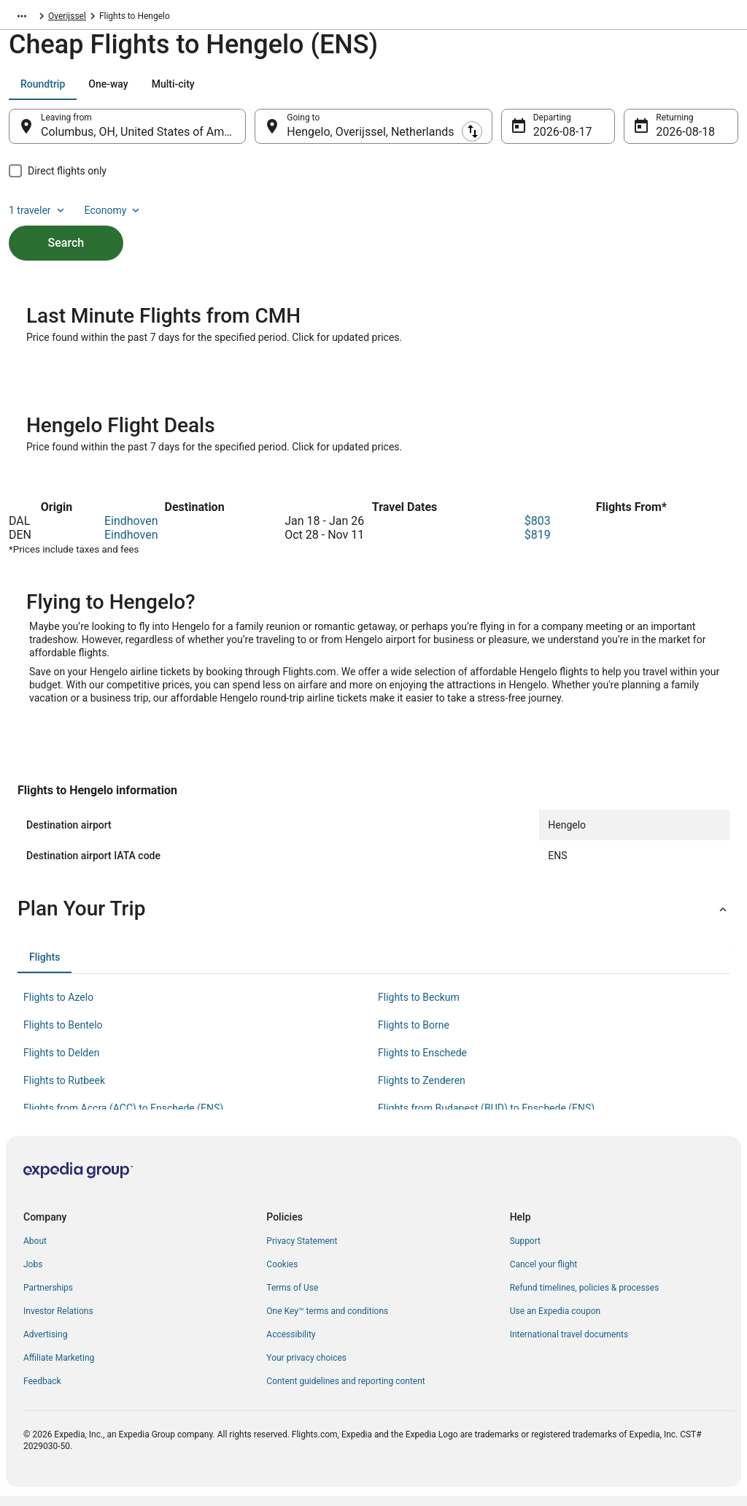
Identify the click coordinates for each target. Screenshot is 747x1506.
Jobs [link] (32, 1274)
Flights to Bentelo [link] (63, 1035)
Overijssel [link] (147, 18)
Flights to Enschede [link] (422, 1063)
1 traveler (616, 91)
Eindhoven (131, 531)
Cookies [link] (282, 1274)
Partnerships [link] (48, 1298)
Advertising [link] (45, 1345)
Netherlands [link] (91, 18)
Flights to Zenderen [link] (421, 1090)
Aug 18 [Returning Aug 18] (674, 139)
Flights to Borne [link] (413, 1035)
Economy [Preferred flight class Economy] (691, 91)
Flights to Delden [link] (61, 1063)
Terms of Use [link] (292, 1298)
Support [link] (525, 1251)
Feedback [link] (42, 1391)
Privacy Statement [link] (301, 1251)
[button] (373, 919)
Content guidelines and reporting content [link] (345, 1391)
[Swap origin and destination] (254, 133)
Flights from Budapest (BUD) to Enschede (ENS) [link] (486, 1118)
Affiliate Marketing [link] (58, 1368)
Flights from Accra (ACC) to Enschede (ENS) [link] (123, 1118)
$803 (538, 531)
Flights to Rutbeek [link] (64, 1090)
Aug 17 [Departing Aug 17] (551, 139)
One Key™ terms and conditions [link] (327, 1321)
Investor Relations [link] (58, 1321)
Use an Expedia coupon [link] (555, 1321)
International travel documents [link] (569, 1345)
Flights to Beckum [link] (419, 1007)
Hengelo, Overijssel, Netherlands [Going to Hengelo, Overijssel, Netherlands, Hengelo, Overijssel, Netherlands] (370, 139)
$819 (538, 545)
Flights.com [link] (32, 18)
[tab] (43, 91)
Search (66, 225)
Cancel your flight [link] (544, 1274)
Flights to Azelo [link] (58, 1007)
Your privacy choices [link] (306, 1368)
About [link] (35, 1251)
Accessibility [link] (290, 1345)
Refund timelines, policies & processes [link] (584, 1298)
